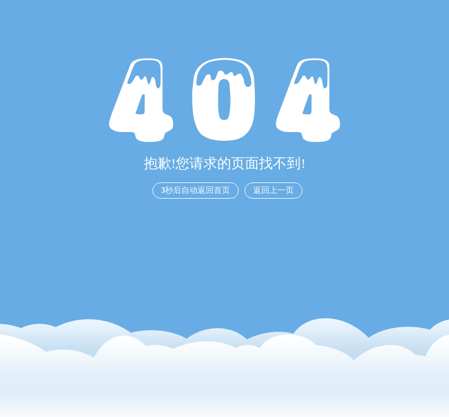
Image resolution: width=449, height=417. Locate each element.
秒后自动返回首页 (195, 190)
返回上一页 (273, 190)
